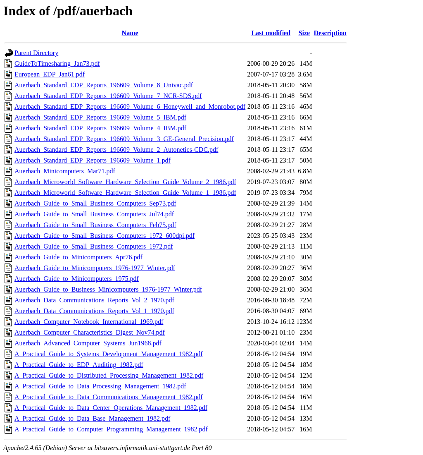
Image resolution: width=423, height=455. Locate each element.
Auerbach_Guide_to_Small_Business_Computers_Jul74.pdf (94, 214)
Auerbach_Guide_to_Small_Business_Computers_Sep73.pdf (95, 203)
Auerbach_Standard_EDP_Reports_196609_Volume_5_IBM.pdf (100, 117)
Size (304, 32)
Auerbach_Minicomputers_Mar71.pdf (64, 171)
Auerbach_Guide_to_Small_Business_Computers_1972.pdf (93, 246)
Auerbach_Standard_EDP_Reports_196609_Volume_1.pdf (92, 160)
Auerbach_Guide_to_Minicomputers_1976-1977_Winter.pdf (94, 267)
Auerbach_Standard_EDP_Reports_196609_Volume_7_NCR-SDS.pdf (108, 95)
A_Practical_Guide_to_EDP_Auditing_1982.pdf (78, 364)
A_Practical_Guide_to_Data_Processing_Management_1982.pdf (100, 386)
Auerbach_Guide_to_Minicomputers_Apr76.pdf (78, 257)
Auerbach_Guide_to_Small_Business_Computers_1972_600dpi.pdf (104, 235)
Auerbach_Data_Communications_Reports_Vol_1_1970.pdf (94, 310)
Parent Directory (36, 52)
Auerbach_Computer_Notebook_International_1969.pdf (88, 321)
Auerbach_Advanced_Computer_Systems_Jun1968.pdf (88, 343)
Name (130, 32)
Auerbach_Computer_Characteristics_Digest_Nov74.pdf (89, 332)
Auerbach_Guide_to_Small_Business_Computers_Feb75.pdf (95, 224)
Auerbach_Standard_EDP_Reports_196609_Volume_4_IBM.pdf (100, 128)
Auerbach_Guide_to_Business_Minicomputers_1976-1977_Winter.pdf (108, 289)
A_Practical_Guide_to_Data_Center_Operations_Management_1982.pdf (110, 407)
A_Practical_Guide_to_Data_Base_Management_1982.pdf (92, 418)
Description (330, 32)
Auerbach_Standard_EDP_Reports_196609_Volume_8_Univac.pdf (103, 85)
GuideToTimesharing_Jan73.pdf (57, 63)
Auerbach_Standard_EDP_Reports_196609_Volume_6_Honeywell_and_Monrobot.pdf (129, 106)
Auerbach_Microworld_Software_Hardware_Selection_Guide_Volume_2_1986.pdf (125, 181)
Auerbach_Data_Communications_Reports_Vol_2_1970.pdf (94, 300)
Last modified (270, 32)
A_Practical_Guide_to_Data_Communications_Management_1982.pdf (108, 396)
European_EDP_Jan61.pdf (49, 74)
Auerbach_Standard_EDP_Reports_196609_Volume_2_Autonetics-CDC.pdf (116, 149)
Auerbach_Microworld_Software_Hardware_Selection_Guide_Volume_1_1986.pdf (125, 192)
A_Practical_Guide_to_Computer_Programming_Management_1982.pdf (111, 429)
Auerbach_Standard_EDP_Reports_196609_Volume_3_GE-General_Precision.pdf (124, 138)
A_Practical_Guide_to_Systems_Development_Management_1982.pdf (108, 353)
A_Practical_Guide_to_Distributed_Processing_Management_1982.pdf (108, 375)
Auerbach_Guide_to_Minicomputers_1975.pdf (76, 278)
